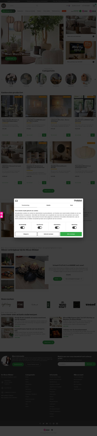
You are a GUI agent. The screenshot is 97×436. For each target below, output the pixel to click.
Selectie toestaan (48, 234)
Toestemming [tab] (25, 205)
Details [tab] (48, 205)
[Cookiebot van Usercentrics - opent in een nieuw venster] (75, 201)
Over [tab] (71, 205)
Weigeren (26, 234)
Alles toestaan (71, 234)
